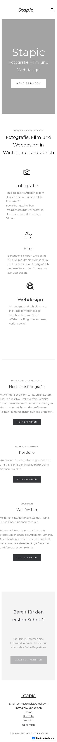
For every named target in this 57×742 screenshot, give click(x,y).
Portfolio (28, 716)
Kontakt (28, 720)
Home (28, 712)
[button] (52, 9)
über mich (28, 724)
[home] (25, 9)
